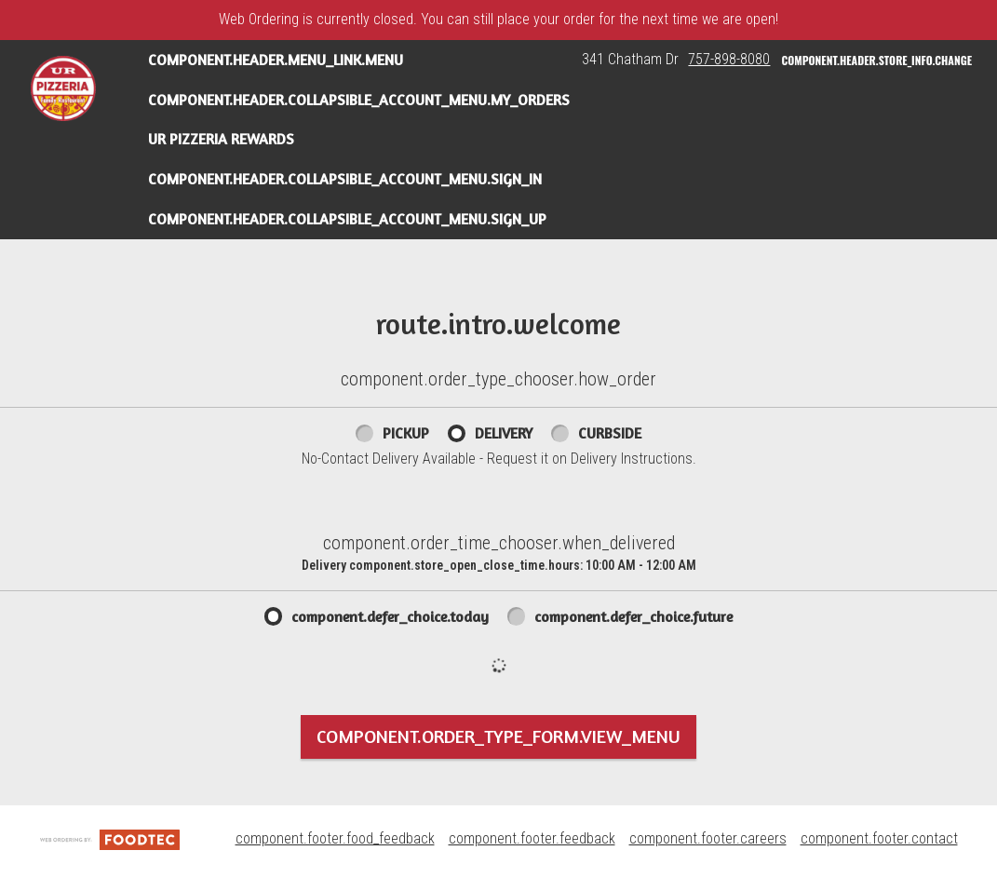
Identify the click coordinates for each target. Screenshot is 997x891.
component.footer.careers (708, 838)
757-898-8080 (729, 59)
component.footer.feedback (532, 838)
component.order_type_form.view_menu (498, 736)
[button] (63, 88)
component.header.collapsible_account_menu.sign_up (347, 218)
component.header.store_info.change (876, 60)
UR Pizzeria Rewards (221, 138)
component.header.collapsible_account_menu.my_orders (359, 99)
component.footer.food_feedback (335, 838)
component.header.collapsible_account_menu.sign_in (345, 178)
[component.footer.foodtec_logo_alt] (110, 838)
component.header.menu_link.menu (275, 59)
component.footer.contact (879, 838)
